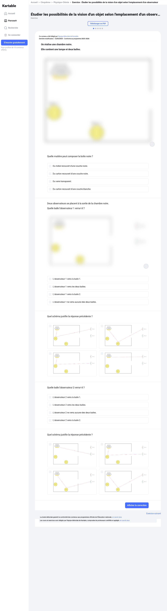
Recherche (11, 27)
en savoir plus (117, 517)
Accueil (9, 13)
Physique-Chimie (61, 2)
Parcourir (10, 20)
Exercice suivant (153, 513)
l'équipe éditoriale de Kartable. (68, 36)
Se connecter (12, 35)
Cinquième (45, 2)
